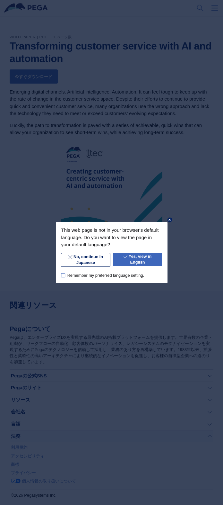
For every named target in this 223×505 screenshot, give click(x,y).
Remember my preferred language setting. (105, 275)
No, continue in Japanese (85, 259)
